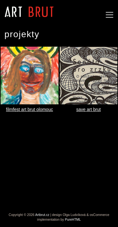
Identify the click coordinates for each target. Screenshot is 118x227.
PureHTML (73, 219)
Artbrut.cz (42, 215)
